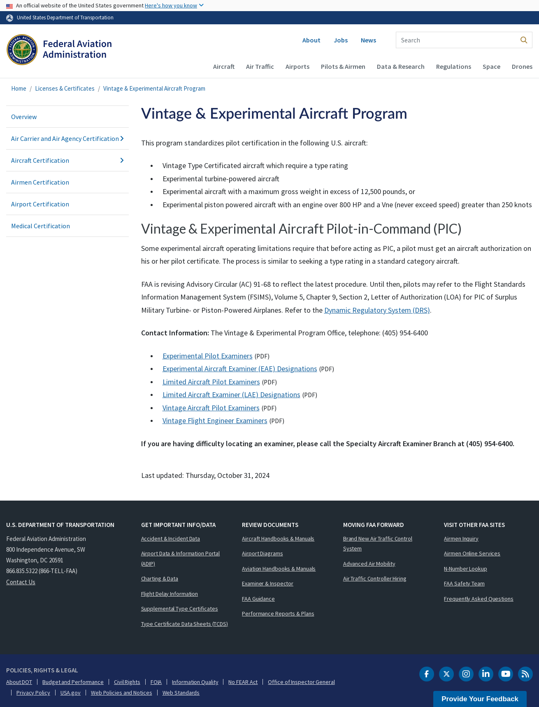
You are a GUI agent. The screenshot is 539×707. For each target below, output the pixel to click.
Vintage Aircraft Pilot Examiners (211, 407)
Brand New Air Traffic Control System (377, 543)
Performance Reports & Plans (278, 613)
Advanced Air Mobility (369, 563)
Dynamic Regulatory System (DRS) (377, 310)
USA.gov (70, 692)
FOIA (156, 682)
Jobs (341, 40)
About (311, 40)
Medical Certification (40, 226)
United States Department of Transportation (65, 17)
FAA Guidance (258, 598)
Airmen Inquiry (461, 538)
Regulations (453, 66)
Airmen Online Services (472, 553)
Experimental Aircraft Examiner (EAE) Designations (240, 368)
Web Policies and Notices (121, 692)
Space (491, 66)
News (368, 40)
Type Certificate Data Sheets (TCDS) (184, 623)
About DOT (19, 682)
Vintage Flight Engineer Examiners (215, 420)
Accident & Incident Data (170, 538)
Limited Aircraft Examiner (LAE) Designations (231, 394)
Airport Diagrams (262, 553)
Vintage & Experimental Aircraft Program (154, 88)
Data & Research (401, 66)
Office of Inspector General (301, 682)
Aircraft (224, 66)
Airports (297, 66)
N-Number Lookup (465, 568)
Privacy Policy (33, 692)
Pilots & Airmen (343, 66)
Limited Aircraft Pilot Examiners (211, 381)
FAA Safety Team (464, 583)
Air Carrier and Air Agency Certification (67, 138)
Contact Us (20, 582)
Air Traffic (260, 66)
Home (18, 88)
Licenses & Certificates (65, 88)
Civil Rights (127, 682)
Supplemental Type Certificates (179, 608)
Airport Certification (40, 204)
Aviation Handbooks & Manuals (279, 568)
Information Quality (195, 682)
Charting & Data (160, 578)
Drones (522, 66)
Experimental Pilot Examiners (208, 356)
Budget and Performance (73, 682)
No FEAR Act (243, 682)
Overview (24, 116)
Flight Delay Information (169, 593)
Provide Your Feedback (479, 699)
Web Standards (181, 692)
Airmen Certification (40, 182)
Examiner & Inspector (267, 583)
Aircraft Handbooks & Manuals (278, 538)
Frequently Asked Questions (478, 598)
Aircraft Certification (67, 160)
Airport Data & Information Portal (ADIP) (180, 558)
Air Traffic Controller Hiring (375, 578)
